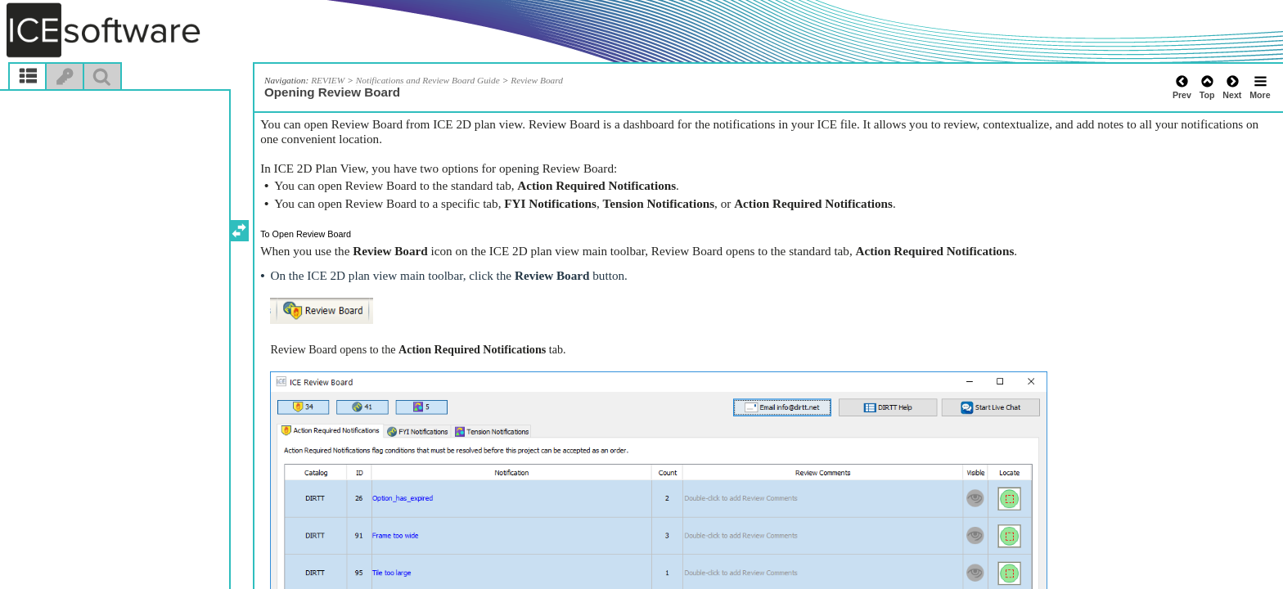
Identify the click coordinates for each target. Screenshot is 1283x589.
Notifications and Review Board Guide (428, 80)
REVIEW (327, 80)
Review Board (537, 80)
